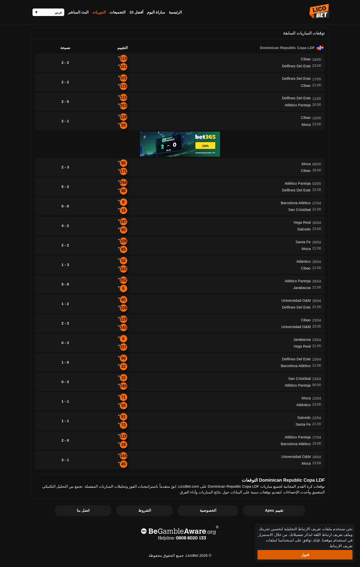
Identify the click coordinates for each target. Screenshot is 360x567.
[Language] (48, 12)
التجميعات (118, 12)
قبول (305, 554)
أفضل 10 (136, 12)
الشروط (144, 510)
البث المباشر (78, 12)
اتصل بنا (83, 510)
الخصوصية (208, 510)
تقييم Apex (274, 510)
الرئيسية (175, 12)
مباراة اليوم (156, 12)
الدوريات (99, 12)
